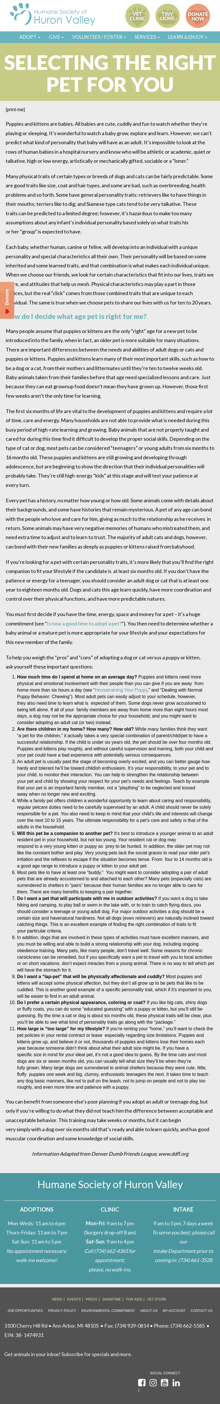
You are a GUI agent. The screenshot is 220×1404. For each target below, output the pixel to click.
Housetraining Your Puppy (121, 690)
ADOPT (29, 37)
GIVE (56, 37)
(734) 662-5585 (188, 1325)
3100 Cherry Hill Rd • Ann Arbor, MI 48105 (51, 1325)
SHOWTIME (111, 1299)
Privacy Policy (62, 1311)
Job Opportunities (25, 1311)
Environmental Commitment (108, 1311)
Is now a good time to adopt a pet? (84, 623)
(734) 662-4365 (111, 1251)
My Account (174, 1311)
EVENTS (74, 1299)
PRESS (91, 1299)
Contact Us (202, 1311)
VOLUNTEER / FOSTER (99, 37)
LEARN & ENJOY (187, 37)
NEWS (57, 1299)
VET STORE (157, 1299)
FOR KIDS (134, 1299)
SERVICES (147, 37)
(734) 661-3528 (195, 1260)
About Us (148, 1311)
